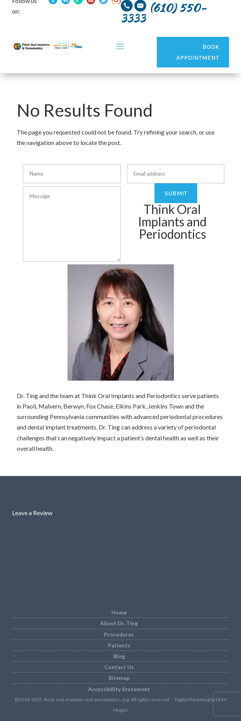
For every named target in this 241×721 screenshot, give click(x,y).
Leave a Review (32, 512)
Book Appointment (197, 52)
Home (119, 612)
